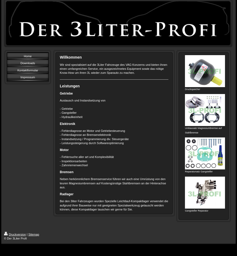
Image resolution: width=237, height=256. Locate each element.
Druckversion (15, 234)
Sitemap (33, 234)
